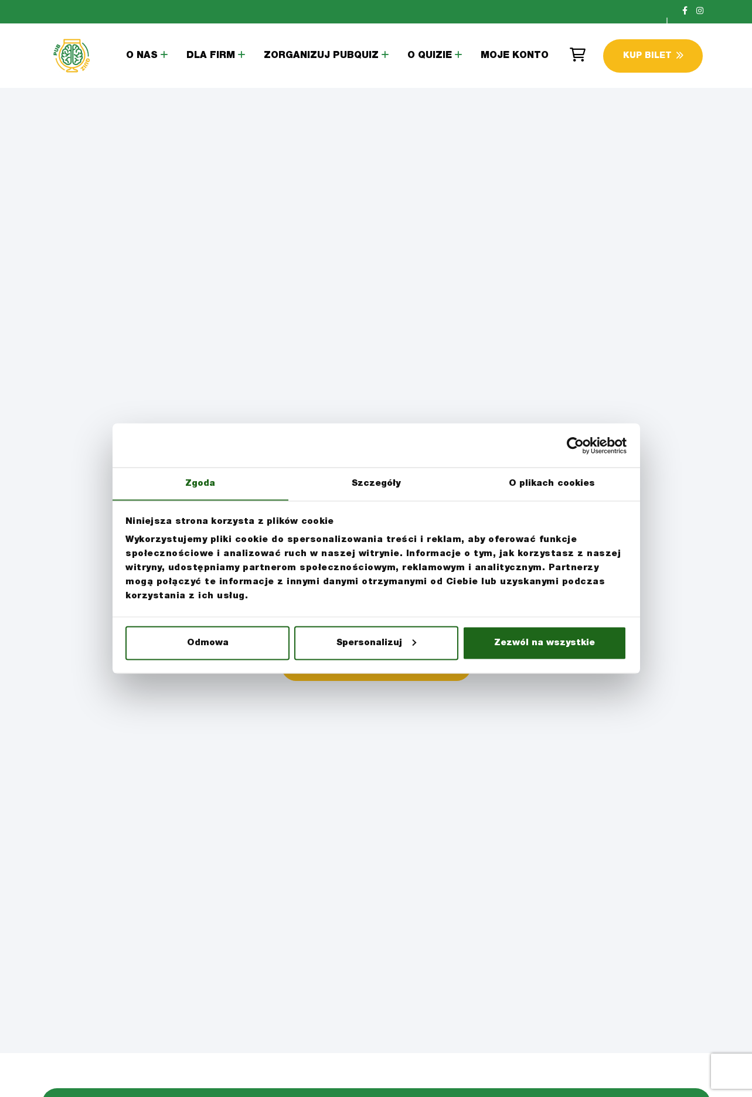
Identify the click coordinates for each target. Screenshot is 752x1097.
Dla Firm (210, 56)
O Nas (142, 56)
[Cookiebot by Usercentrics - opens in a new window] (575, 445)
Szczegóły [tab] (376, 483)
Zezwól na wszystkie (544, 643)
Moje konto (515, 56)
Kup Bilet (653, 56)
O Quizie (429, 56)
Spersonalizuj (376, 643)
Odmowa (208, 643)
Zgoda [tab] (200, 483)
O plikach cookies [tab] (552, 483)
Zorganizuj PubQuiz (321, 56)
